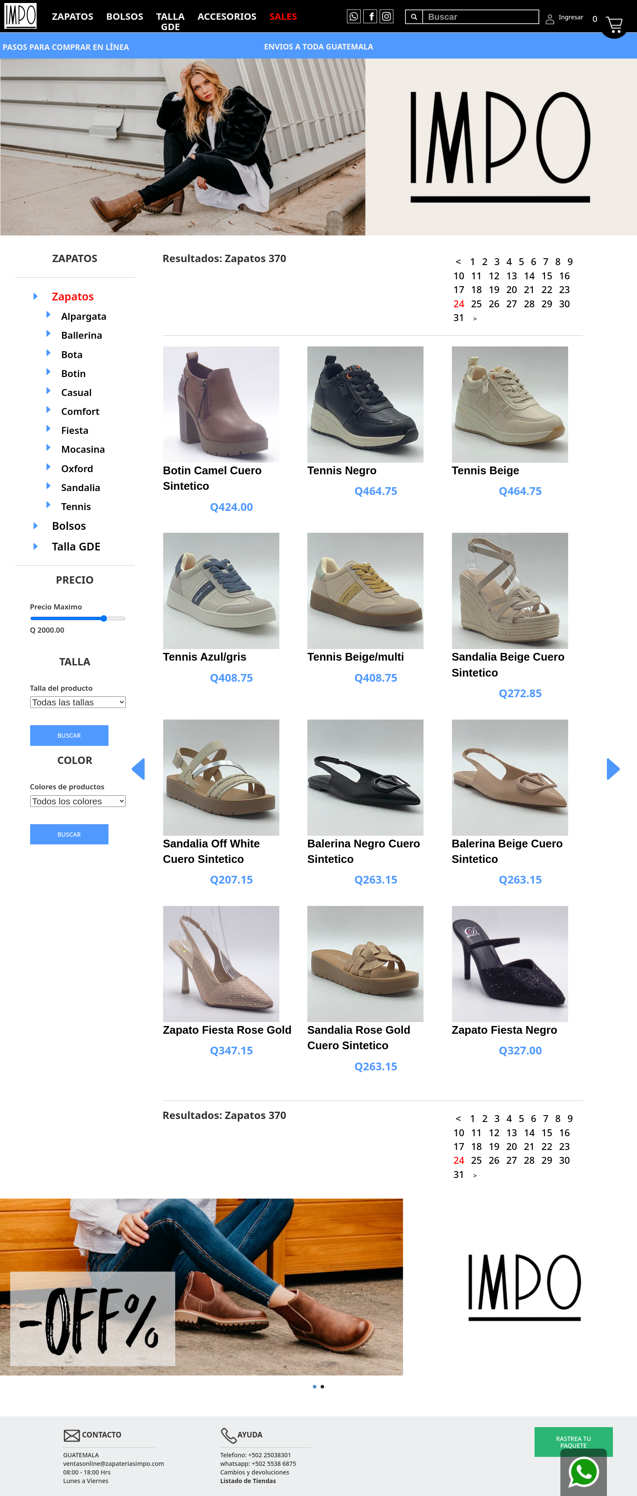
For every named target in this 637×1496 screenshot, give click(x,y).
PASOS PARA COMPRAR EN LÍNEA (66, 47)
